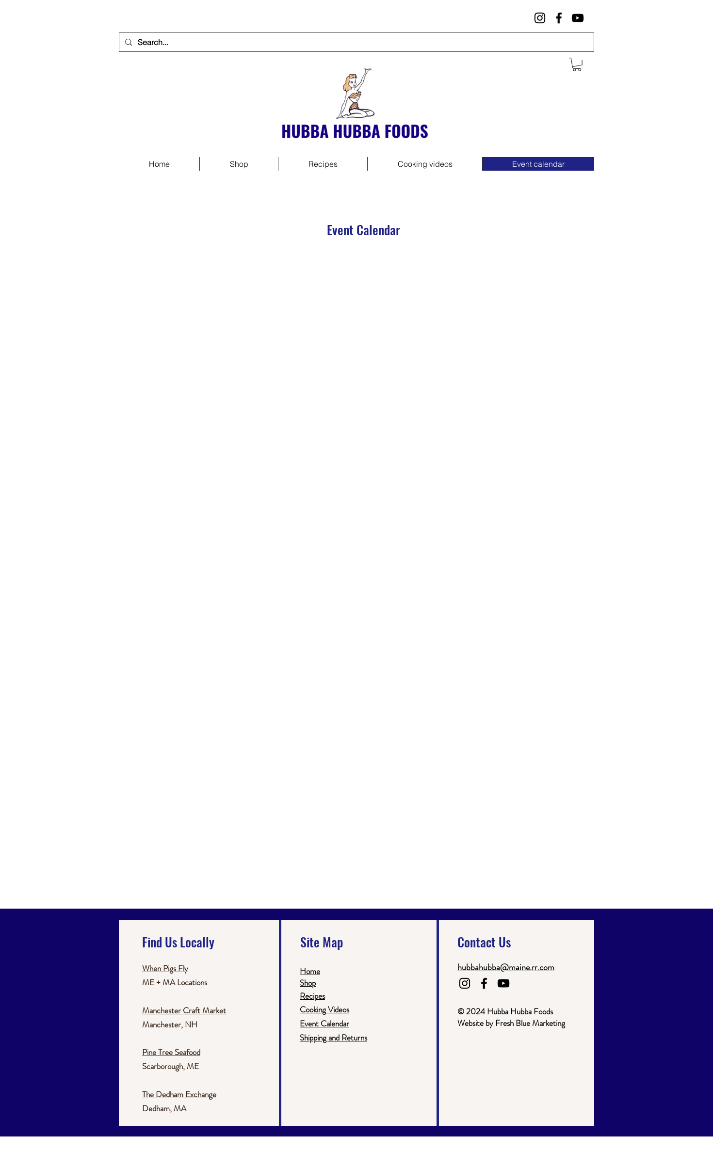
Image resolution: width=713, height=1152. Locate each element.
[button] (577, 64)
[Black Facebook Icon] (558, 18)
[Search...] (355, 42)
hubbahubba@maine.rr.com (505, 967)
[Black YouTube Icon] (577, 18)
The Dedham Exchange (179, 1094)
